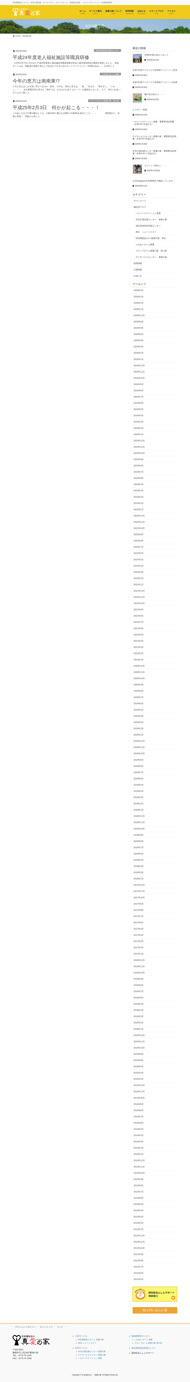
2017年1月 (139, 954)
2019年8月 (139, 766)
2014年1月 (139, 1154)
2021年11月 (139, 597)
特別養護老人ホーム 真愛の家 (91, 1340)
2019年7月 (139, 772)
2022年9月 (139, 534)
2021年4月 (139, 641)
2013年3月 (139, 1216)
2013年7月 (139, 1191)
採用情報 (138, 263)
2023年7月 (139, 472)
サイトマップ (46, 1327)
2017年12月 (139, 885)
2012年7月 (139, 1267)
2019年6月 (139, 778)
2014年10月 (139, 1098)
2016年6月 (139, 997)
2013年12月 (139, 1160)
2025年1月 (139, 359)
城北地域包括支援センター (107, 50)
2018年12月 (139, 816)
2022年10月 (139, 528)
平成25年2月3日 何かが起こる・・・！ (56, 107)
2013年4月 (139, 1210)
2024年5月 (139, 409)
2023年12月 (139, 440)
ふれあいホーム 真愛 (143, 1340)
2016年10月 (139, 972)
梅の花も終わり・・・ (154, 94)
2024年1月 (139, 434)
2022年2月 (139, 578)
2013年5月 (139, 1204)
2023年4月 (139, 490)
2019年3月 (139, 797)
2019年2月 (139, 803)
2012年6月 (139, 1273)
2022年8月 (139, 540)
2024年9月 (139, 384)
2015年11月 (139, 1041)
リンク (60, 1327)
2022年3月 (139, 572)
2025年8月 (139, 328)
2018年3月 (139, 872)
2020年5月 (139, 710)
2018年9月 (139, 835)
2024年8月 (139, 390)
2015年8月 (139, 1054)
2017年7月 (139, 916)
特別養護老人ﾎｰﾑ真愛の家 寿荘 (151, 238)
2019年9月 (139, 760)
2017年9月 (139, 904)
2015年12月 (139, 1035)
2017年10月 (139, 897)
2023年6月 (139, 478)
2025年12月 (139, 315)
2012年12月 (139, 1235)
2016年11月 (139, 966)
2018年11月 (139, 822)
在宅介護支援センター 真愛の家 (151, 219)
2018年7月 (139, 847)
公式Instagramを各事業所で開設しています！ (154, 181)
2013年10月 (139, 1173)
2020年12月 (139, 666)
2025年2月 (139, 353)
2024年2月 (139, 428)
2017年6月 (139, 922)
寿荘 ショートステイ (146, 232)
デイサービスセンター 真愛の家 (151, 257)
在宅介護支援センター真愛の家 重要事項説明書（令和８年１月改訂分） (154, 152)
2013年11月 (139, 1166)
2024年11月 (139, 372)
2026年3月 (139, 296)
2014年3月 (139, 1141)
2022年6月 (139, 553)
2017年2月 (139, 947)
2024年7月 (139, 397)
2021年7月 (139, 622)
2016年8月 (139, 985)
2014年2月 (139, 1148)
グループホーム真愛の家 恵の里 (104, 101)
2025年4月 (139, 340)
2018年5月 (139, 860)
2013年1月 (139, 1229)
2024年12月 (139, 365)
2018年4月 (139, 866)
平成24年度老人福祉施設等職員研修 (51, 57)
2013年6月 (139, 1198)
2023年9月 (139, 459)
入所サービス (81, 1336)
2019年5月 (139, 785)
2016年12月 (139, 960)
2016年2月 (139, 1022)
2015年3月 (139, 1079)
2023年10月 (139, 453)
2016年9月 (139, 979)
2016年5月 (139, 1004)
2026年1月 (139, 309)
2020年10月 (139, 678)
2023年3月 (139, 497)
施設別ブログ (140, 207)
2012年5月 (139, 1279)
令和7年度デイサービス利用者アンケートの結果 (155, 82)
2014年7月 (139, 1116)
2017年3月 (139, 941)
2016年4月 (139, 1010)
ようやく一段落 (140, 109)
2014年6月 (139, 1123)
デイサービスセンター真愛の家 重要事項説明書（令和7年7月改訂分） (154, 137)
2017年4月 (139, 935)
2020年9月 (139, 684)
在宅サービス (81, 1348)
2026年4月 (139, 290)
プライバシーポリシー (25, 1327)
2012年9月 (139, 1254)
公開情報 (138, 269)
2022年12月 (139, 515)
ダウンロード (140, 201)
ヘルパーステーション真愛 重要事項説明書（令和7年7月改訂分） (153, 122)
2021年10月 (139, 603)
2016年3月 (139, 1016)
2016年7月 (139, 991)
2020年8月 (139, 691)
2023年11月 (139, 447)
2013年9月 (139, 1179)
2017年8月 (139, 910)
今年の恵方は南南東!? (36, 81)
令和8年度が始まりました (156, 55)
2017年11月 (139, 891)
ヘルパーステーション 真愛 (90, 1358)
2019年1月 (139, 810)
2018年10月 (139, 829)
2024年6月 (139, 403)
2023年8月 (139, 465)
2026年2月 (139, 303)
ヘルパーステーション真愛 (148, 213)
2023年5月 (139, 484)
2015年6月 (139, 1060)
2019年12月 (139, 741)
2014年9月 (139, 1104)
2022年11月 (139, 522)
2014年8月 (139, 1110)
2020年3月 (139, 722)
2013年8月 (139, 1185)
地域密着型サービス (140, 1336)
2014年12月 (139, 1085)
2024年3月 (139, 422)
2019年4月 (139, 791)
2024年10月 (139, 378)
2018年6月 (139, 853)
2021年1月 (139, 659)
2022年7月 (139, 547)
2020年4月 (139, 716)
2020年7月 (139, 697)
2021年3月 (139, 647)
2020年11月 (139, 672)
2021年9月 (139, 609)
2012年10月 (139, 1248)
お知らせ (138, 276)
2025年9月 (139, 321)
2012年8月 (139, 1260)
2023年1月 (139, 509)
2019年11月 (139, 747)
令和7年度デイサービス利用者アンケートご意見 (155, 70)
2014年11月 (139, 1091)
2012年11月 (139, 1242)
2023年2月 (139, 503)
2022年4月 (139, 566)
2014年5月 (139, 1129)
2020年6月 (139, 703)
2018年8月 (139, 841)
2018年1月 (139, 878)
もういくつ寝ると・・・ (155, 165)
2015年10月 (139, 1048)
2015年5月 (139, 1066)
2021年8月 (139, 616)
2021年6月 (139, 628)
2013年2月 (139, 1223)
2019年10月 (139, 753)
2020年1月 (139, 735)
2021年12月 (139, 591)
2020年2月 (139, 728)
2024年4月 (139, 415)
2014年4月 (139, 1135)
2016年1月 (139, 1029)
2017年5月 (139, 929)
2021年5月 (139, 634)
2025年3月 (139, 346)
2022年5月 (139, 559)
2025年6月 (139, 334)
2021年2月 (139, 653)
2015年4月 (139, 1073)
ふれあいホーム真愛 (110, 74)
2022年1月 (139, 584)
